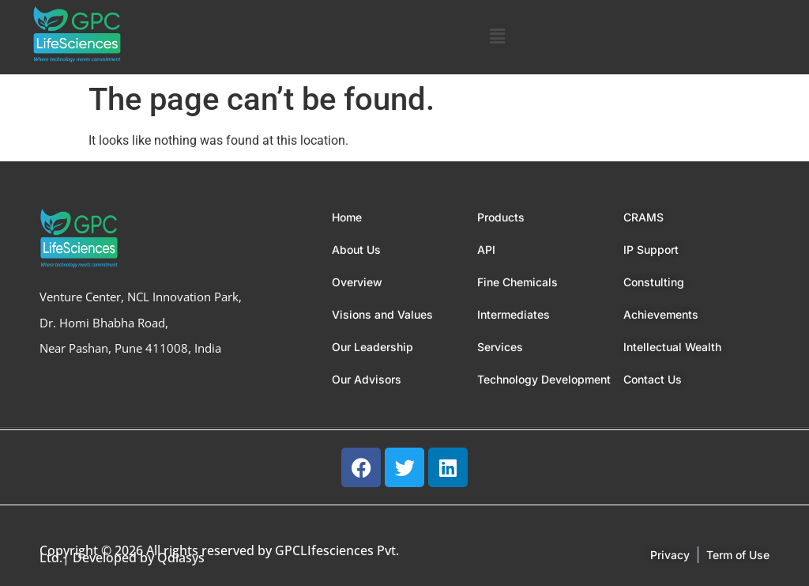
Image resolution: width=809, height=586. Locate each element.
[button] (497, 37)
